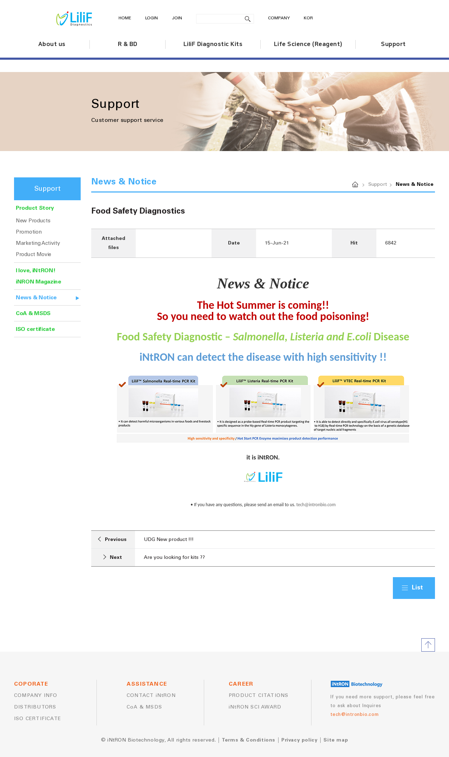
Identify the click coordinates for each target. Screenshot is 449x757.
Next (112, 557)
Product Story (35, 208)
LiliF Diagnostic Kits (213, 44)
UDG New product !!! (169, 539)
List (417, 588)
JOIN (177, 18)
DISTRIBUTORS (35, 707)
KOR (308, 18)
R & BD (128, 44)
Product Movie (33, 254)
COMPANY (279, 18)
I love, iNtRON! (36, 270)
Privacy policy (299, 740)
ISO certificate (35, 329)
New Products (33, 220)
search (248, 18)
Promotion (28, 232)
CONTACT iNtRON (151, 695)
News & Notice (36, 297)
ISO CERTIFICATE (37, 718)
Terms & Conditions (248, 740)
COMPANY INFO (35, 695)
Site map (335, 740)
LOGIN (151, 18)
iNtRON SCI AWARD (255, 707)
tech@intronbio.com (316, 505)
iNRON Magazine (38, 282)
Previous (112, 539)
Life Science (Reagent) (308, 44)
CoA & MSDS (33, 313)
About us (52, 44)
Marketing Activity (38, 243)
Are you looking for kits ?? (174, 557)
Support (393, 44)
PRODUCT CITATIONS (258, 695)
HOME (125, 18)
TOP (428, 645)
